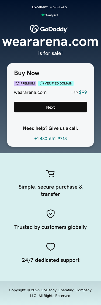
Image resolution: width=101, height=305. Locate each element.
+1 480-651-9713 (50, 138)
